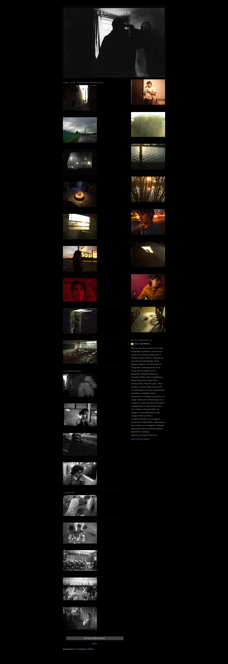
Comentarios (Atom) (85, 649)
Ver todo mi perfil (140, 439)
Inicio (94, 643)
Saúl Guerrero (142, 344)
